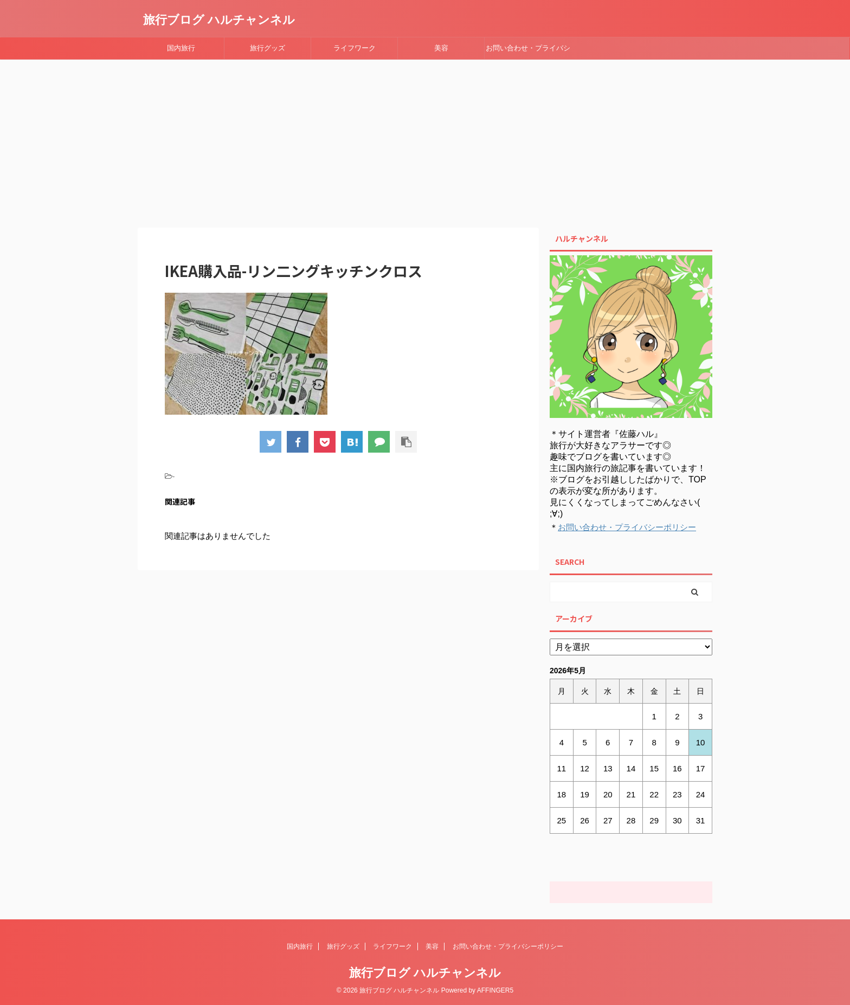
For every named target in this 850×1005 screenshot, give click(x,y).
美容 (441, 48)
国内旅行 (181, 48)
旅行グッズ (267, 48)
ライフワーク (354, 48)
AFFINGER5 (495, 990)
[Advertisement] (425, 141)
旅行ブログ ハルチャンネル (219, 20)
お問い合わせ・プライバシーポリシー (528, 51)
